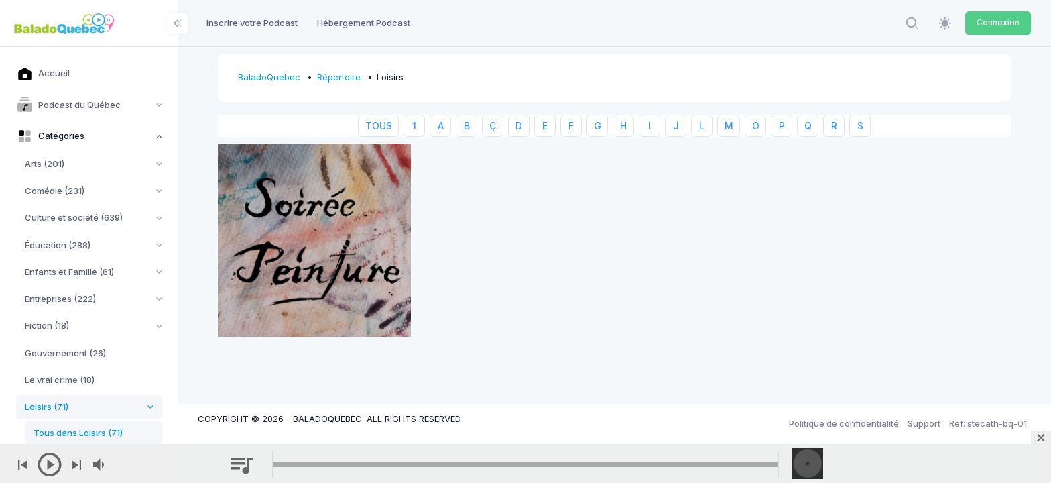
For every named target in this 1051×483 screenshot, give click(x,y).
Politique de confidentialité (844, 423)
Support (924, 423)
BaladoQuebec (269, 77)
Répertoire (339, 77)
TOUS (378, 125)
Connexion (998, 22)
